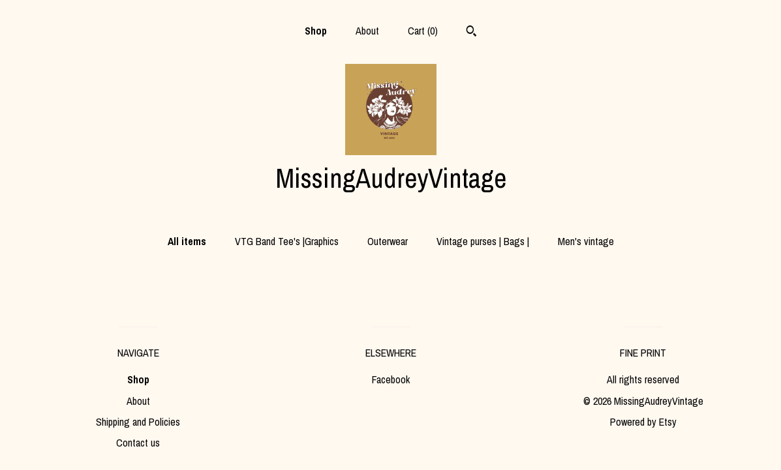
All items (187, 241)
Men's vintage (586, 241)
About (367, 30)
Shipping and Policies (138, 422)
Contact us (138, 442)
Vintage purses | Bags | (482, 241)
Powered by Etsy (643, 422)
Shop (316, 30)
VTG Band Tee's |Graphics (287, 241)
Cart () (423, 30)
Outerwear (387, 241)
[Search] (471, 32)
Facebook (391, 379)
